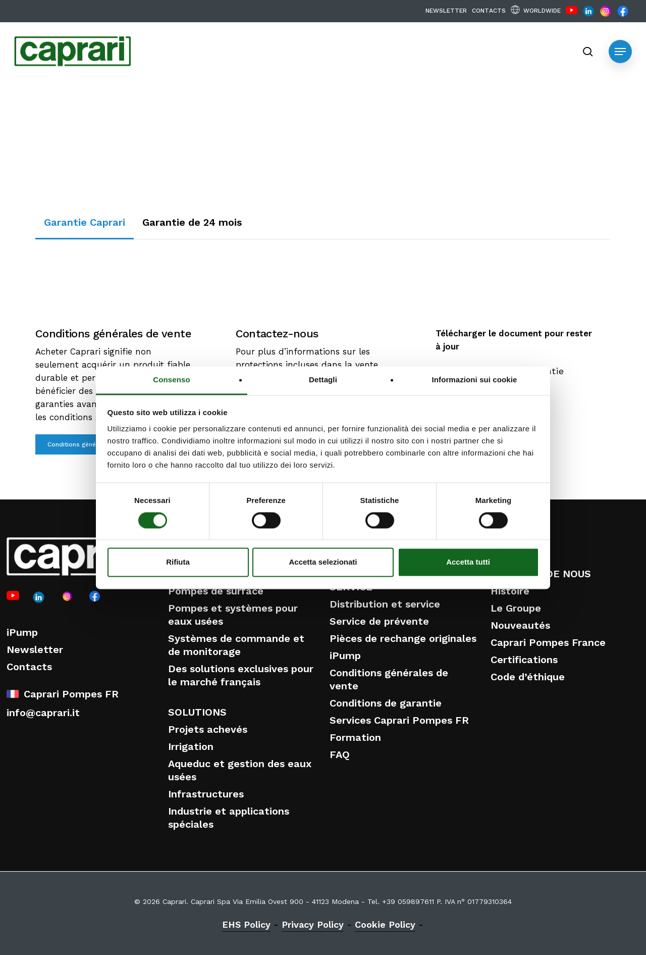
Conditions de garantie (386, 703)
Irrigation (190, 746)
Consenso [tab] (171, 379)
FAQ (340, 754)
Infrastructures (206, 794)
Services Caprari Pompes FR (399, 720)
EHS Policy (246, 924)
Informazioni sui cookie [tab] (474, 379)
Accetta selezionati (323, 562)
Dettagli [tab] (323, 379)
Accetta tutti (468, 562)
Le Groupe (516, 608)
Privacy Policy (313, 924)
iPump (22, 632)
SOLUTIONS (197, 712)
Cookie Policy (385, 924)
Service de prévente (379, 621)
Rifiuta (178, 562)
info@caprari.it (43, 713)
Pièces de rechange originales (403, 638)
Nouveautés (520, 625)
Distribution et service (385, 604)
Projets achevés (207, 729)
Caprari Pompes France (548, 642)
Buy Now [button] (576, 216)
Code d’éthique (528, 677)
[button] (620, 51)
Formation (355, 737)
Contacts (29, 667)
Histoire (510, 591)
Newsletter (35, 649)
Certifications (524, 660)
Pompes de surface (215, 591)
